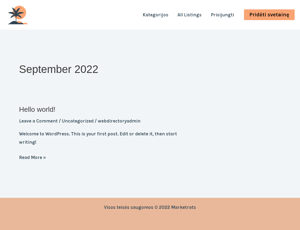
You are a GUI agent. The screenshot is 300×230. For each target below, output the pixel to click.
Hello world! (37, 109)
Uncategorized (78, 121)
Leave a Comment (38, 121)
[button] (269, 14)
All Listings (189, 14)
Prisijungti (222, 14)
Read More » (32, 156)
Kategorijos (155, 14)
